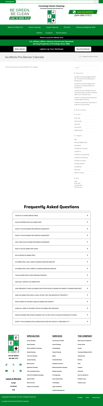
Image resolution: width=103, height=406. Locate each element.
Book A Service (31, 382)
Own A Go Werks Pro (83, 375)
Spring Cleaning (31, 352)
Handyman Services (57, 363)
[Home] (80, 56)
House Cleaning (35, 27)
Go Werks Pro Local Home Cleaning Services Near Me (35, 262)
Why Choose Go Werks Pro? (25, 255)
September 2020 (78, 130)
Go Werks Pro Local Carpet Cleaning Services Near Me (35, 268)
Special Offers (31, 379)
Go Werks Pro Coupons (80, 160)
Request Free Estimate (33, 386)
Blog (75, 139)
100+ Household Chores (33, 371)
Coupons (49, 33)
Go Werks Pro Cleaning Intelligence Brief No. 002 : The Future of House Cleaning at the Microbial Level (85, 78)
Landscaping (55, 382)
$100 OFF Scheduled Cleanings (35, 375)
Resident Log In (82, 379)
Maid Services (30, 363)
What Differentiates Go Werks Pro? (28, 222)
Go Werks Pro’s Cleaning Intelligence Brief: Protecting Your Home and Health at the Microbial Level (84, 85)
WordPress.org (78, 187)
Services (67, 27)
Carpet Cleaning (52, 27)
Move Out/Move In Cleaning (34, 348)
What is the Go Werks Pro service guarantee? (32, 229)
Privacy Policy (96, 397)
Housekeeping (56, 348)
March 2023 (77, 124)
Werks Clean (77, 169)
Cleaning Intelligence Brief (85, 27)
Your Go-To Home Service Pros (26, 215)
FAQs (79, 363)
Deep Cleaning (31, 344)
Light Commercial (57, 386)
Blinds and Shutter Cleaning (59, 367)
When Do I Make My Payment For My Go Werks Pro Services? (37, 308)
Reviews (80, 359)
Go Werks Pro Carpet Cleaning (81, 154)
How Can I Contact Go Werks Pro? (27, 282)
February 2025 (77, 121)
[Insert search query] (86, 67)
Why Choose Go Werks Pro (84, 340)
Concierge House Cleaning (80, 148)
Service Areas (61, 33)
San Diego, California (79, 163)
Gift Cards (80, 371)
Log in (75, 181)
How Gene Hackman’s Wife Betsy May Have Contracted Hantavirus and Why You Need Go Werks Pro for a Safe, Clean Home (85, 92)
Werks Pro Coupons (79, 172)
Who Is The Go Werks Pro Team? (26, 249)
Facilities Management (58, 390)
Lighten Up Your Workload (51, 49)
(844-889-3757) (83, 15)
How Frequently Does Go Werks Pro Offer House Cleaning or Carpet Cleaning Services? (48, 288)
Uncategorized (78, 166)
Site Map (80, 397)
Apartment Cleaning (32, 367)
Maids (54, 356)
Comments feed (78, 185)
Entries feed (77, 183)
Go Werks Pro (77, 151)
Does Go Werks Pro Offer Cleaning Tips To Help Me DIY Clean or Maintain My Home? (46, 315)
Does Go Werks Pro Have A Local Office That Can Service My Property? (41, 295)
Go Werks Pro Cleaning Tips (81, 157)
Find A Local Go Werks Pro (51, 38)
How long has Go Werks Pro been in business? (32, 242)
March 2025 (77, 118)
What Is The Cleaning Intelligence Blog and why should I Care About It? (42, 321)
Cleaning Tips (77, 145)
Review (39, 33)
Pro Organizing (56, 375)
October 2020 (77, 127)
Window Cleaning (57, 371)
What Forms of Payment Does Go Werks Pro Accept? (34, 302)
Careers (80, 348)
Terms (87, 397)
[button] (51, 215)
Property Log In (82, 382)
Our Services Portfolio (58, 340)
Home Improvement (57, 379)
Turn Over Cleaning (32, 356)
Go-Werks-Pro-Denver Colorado (90, 56)
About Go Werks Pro (15, 27)
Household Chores (57, 359)
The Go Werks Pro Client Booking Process (31, 275)
